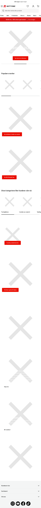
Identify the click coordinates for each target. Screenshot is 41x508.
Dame (29, 15)
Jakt (7, 15)
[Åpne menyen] (2, 6)
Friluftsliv (15, 15)
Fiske (2, 15)
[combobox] (20, 11)
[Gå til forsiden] (9, 6)
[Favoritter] (28, 6)
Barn (34, 15)
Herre (22, 15)
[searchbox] (21, 10)
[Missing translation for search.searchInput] (2, 10)
